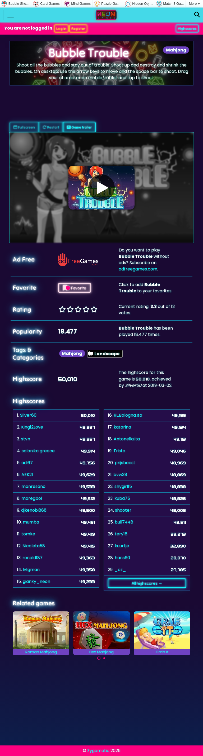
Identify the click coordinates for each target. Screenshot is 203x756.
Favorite (74, 288)
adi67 (27, 463)
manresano (33, 486)
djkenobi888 (34, 510)
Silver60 (28, 415)
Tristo (119, 451)
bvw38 (120, 475)
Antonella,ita (127, 439)
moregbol (31, 498)
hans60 (122, 558)
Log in (61, 28)
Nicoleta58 (33, 546)
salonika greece (38, 451)
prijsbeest (125, 463)
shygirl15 (123, 486)
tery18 (121, 534)
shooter (123, 510)
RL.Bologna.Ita (128, 415)
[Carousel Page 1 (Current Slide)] (98, 658)
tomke (28, 534)
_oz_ (120, 570)
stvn (25, 439)
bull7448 (124, 522)
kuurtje (122, 546)
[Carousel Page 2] (104, 658)
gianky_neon (36, 581)
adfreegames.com (138, 269)
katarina (122, 427)
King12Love (32, 427)
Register (78, 28)
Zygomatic (98, 751)
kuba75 (122, 498)
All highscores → (147, 583)
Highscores (187, 28)
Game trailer (79, 127)
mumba (31, 522)
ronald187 (32, 558)
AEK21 (27, 475)
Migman (31, 570)
